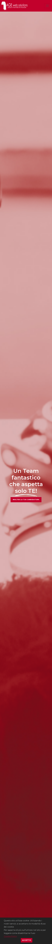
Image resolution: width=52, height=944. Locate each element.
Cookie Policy (10, 936)
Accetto (27, 940)
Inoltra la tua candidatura (26, 499)
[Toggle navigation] (47, 5)
